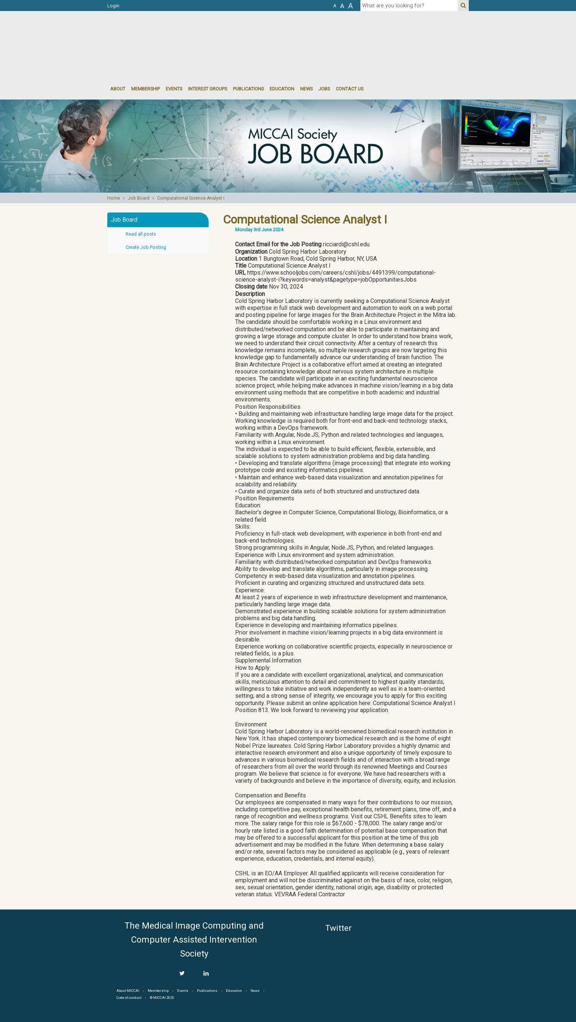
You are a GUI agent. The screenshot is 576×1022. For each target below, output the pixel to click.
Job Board (139, 198)
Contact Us (349, 89)
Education (282, 89)
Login (113, 5)
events (174, 89)
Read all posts (141, 234)
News (306, 89)
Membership (145, 89)
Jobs (324, 89)
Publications (248, 89)
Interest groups (207, 89)
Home (113, 198)
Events (182, 991)
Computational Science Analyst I (190, 198)
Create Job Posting (146, 247)
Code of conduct (128, 998)
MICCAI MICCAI (167, 33)
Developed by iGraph (556, 1019)
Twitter (338, 928)
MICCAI (436, 954)
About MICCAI (127, 991)
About (117, 89)
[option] (288, 146)
